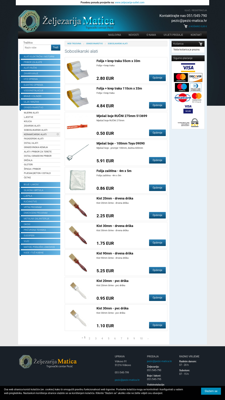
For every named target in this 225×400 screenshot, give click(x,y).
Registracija (199, 10)
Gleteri (28, 164)
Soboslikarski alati (35, 130)
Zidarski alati (32, 125)
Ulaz (187, 10)
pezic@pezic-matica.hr (127, 380)
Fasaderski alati (34, 138)
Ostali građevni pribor (38, 156)
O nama (151, 34)
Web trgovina (74, 43)
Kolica (28, 121)
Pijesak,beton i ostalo (37, 173)
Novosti (134, 34)
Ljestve (28, 117)
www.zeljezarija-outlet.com (129, 2)
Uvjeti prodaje (173, 34)
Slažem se (211, 391)
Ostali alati (31, 143)
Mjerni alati (31, 112)
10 (141, 338)
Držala (28, 160)
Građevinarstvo (94, 43)
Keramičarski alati (35, 134)
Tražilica (28, 42)
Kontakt (196, 34)
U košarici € (195, 26)
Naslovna (114, 34)
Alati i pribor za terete (38, 151)
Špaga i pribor (32, 169)
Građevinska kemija (36, 147)
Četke (27, 177)
